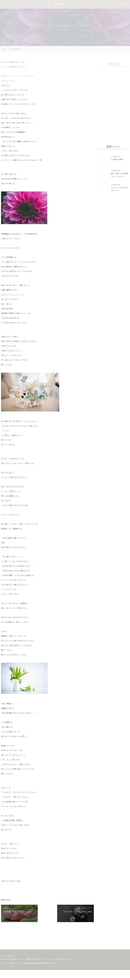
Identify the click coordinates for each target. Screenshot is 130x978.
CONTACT (11, 956)
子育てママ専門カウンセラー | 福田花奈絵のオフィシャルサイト (27, 959)
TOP (3, 956)
